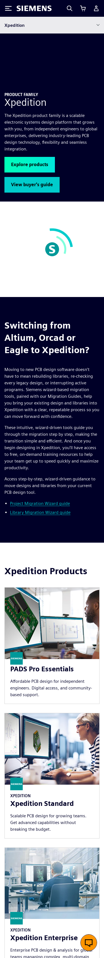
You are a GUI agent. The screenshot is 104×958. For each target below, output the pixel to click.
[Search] (69, 8)
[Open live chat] (88, 942)
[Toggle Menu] (8, 8)
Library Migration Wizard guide (40, 439)
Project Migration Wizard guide (40, 430)
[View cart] (82, 8)
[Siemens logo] (34, 8)
